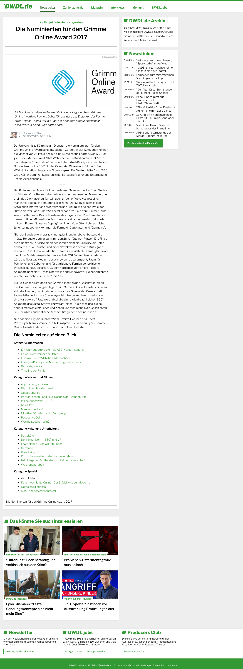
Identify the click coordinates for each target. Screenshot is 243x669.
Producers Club (121, 665)
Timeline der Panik (33, 370)
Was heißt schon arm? (35, 421)
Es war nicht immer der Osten (39, 354)
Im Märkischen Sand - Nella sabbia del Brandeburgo (54, 397)
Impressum (172, 665)
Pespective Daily (31, 417)
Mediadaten (106, 665)
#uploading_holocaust (35, 384)
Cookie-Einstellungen (141, 665)
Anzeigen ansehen (96, 651)
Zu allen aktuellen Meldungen (143, 143)
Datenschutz (159, 665)
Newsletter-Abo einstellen (20, 651)
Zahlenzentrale (73, 7)
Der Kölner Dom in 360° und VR (41, 439)
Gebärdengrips (30, 392)
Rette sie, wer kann (33, 366)
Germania (27, 448)
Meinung (138, 7)
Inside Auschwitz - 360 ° (36, 401)
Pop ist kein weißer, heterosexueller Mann (47, 456)
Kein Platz (27, 405)
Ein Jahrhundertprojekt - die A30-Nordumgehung (52, 349)
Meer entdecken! (32, 409)
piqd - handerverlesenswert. (39, 491)
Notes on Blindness (33, 486)
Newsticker (47, 7)
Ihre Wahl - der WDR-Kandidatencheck (45, 358)
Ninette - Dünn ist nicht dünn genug (43, 413)
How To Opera (30, 452)
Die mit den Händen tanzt (37, 388)
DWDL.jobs (159, 7)
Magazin (97, 7)
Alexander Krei (33, 133)
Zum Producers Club (134, 651)
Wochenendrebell (32, 464)
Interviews (117, 7)
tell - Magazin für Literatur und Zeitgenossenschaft (53, 460)
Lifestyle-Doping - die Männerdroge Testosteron (51, 362)
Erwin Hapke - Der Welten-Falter (41, 443)
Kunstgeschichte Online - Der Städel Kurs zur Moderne (55, 482)
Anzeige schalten (73, 651)
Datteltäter (28, 435)
